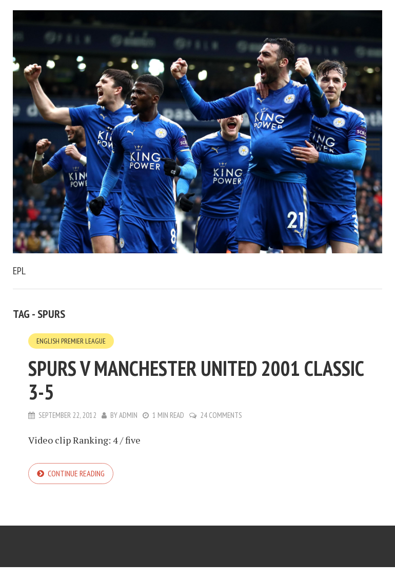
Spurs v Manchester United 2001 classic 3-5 (196, 380)
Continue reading (76, 473)
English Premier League (71, 341)
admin (128, 415)
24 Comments (221, 415)
